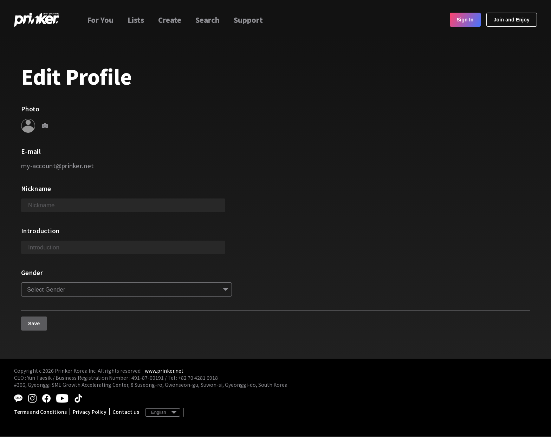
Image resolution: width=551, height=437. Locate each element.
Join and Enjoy (512, 19)
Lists (136, 20)
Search (207, 20)
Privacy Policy (89, 412)
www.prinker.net (164, 371)
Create (169, 20)
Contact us (125, 412)
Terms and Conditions (40, 412)
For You (100, 20)
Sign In (465, 19)
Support (248, 20)
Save (34, 324)
